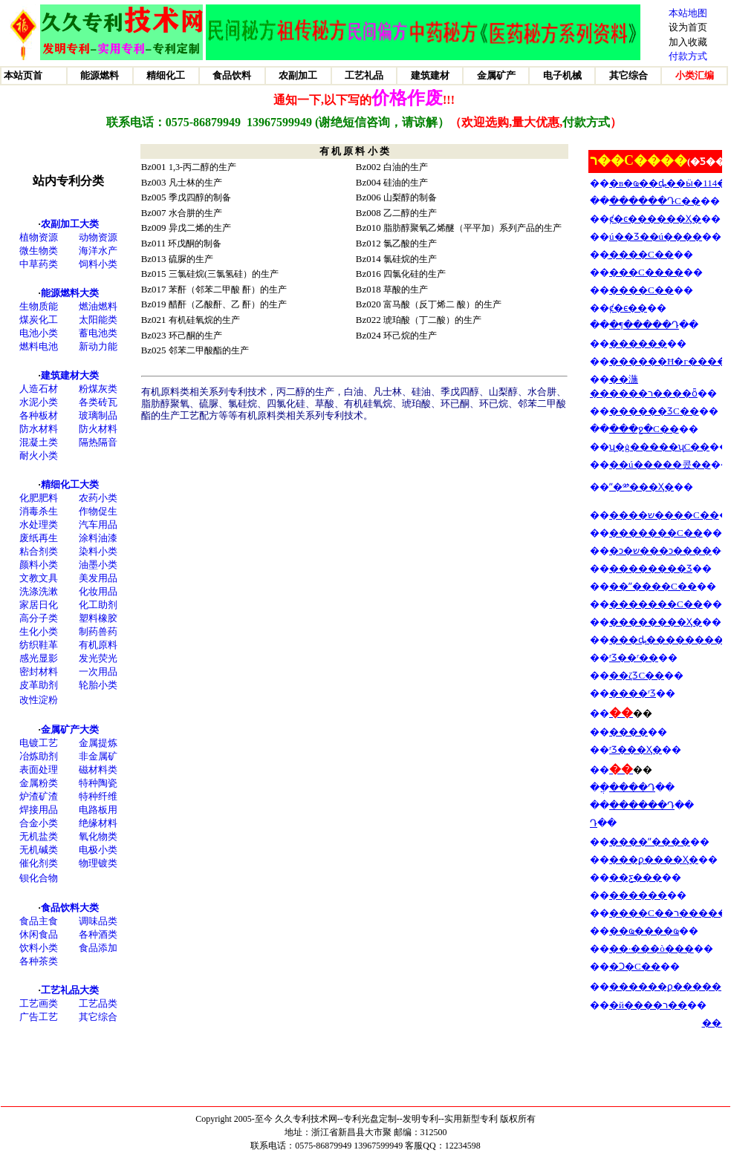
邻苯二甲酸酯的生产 (209, 350)
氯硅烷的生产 (410, 259)
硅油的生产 (405, 182)
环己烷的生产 (410, 335)
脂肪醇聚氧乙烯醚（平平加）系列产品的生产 (472, 228)
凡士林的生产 (195, 182)
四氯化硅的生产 (414, 274)
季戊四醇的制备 (200, 197)
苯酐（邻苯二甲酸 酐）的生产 (228, 289)
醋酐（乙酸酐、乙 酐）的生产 (228, 304)
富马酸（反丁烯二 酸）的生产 (442, 304)
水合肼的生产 (195, 213)
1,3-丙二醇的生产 (202, 167)
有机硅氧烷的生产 (204, 320)
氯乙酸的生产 (410, 243)
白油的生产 (405, 167)
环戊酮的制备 (194, 243)
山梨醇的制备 (410, 197)
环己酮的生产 (195, 335)
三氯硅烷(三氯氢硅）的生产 (224, 274)
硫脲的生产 (191, 259)
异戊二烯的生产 (200, 228)
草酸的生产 (405, 289)
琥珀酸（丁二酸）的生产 (432, 320)
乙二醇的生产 (410, 213)
